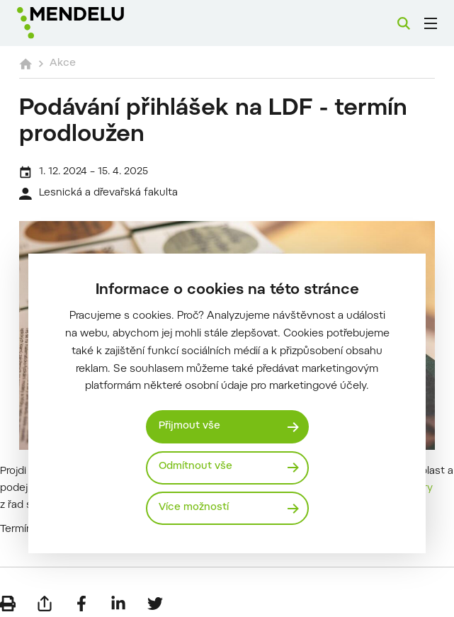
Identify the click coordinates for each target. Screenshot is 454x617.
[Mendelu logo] (90, 23)
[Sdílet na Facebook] (81, 596)
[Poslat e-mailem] (44, 596)
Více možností (194, 508)
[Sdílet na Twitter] (155, 596)
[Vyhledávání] (403, 23)
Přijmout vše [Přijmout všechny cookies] (189, 426)
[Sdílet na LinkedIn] (118, 596)
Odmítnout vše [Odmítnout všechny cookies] (196, 467)
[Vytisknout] (8, 596)
